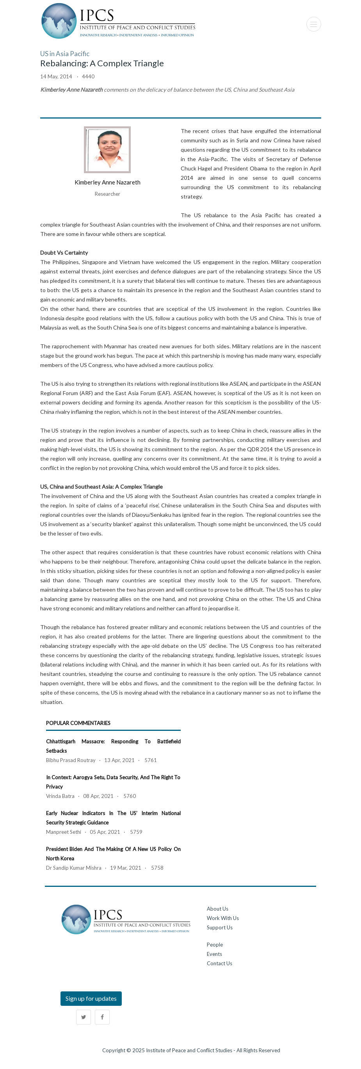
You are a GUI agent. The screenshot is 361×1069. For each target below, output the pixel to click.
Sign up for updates (91, 998)
